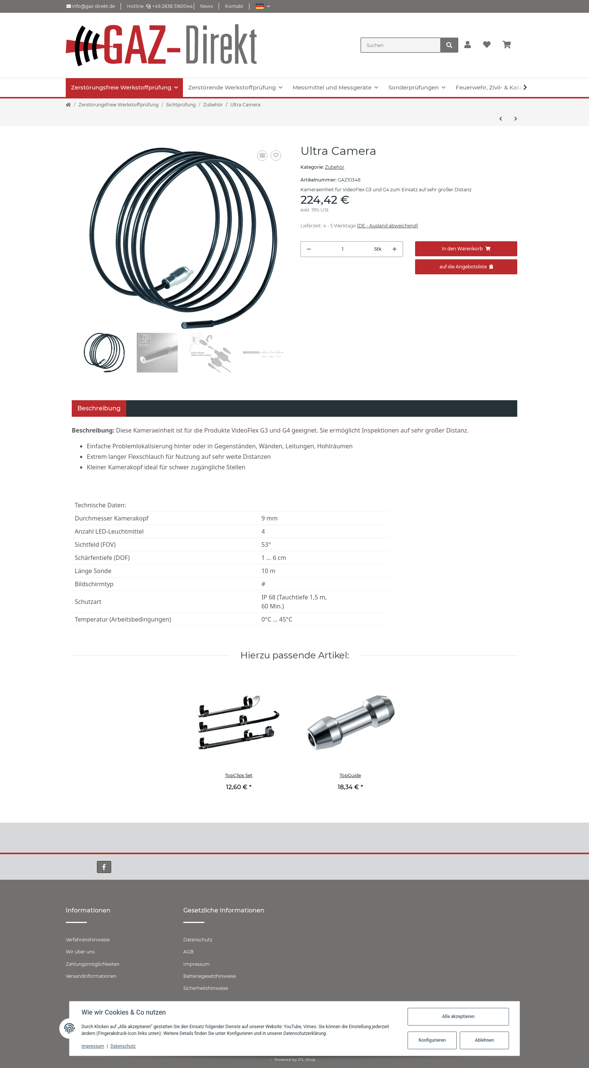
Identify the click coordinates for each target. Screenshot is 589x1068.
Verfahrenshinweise (88, 939)
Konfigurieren (432, 1040)
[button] (262, 6)
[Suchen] (401, 45)
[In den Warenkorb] (466, 248)
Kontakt (234, 6)
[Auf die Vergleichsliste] (262, 155)
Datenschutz (197, 939)
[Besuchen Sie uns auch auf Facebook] (104, 867)
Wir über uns (80, 952)
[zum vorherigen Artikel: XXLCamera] (500, 118)
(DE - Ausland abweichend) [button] (387, 225)
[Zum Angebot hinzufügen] (466, 266)
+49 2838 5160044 (169, 6)
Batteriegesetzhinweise (209, 976)
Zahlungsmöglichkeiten (92, 964)
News (206, 6)
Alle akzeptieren (458, 1016)
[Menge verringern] (309, 249)
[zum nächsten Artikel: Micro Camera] (515, 118)
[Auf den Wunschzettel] (275, 155)
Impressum (196, 964)
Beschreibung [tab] (99, 408)
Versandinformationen (91, 976)
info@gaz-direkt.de (90, 6)
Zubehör (334, 167)
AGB (188, 952)
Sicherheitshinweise (205, 988)
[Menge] (343, 249)
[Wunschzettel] (487, 45)
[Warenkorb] (510, 45)
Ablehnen (484, 1040)
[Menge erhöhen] (395, 249)
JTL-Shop (307, 1059)
